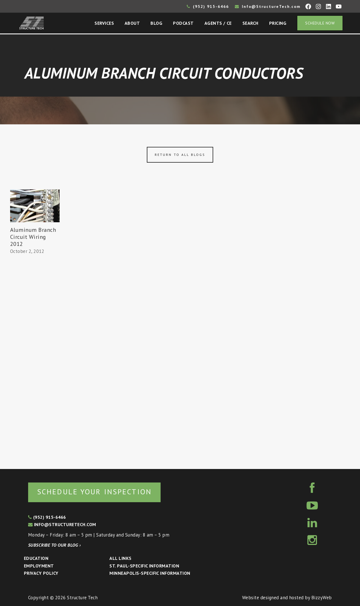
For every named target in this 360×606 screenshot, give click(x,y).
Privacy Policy (41, 573)
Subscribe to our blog (54, 545)
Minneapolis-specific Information (149, 573)
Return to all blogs (180, 154)
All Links (120, 558)
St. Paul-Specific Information (144, 566)
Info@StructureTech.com (268, 6)
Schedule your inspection (94, 491)
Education (36, 558)
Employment (39, 566)
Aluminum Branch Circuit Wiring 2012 (33, 237)
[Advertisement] (35, 359)
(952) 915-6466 (208, 6)
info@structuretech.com (62, 524)
